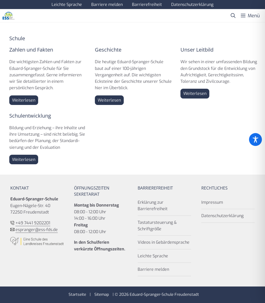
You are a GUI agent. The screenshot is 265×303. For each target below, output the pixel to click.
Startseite (77, 294)
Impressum (212, 202)
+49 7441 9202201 (32, 223)
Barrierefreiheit (147, 4)
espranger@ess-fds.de (36, 229)
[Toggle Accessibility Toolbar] (255, 139)
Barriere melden (107, 4)
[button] (233, 15)
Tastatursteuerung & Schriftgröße (157, 226)
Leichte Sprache (67, 4)
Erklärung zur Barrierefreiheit (153, 205)
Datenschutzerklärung (192, 4)
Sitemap (101, 294)
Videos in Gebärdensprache (163, 242)
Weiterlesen (23, 100)
